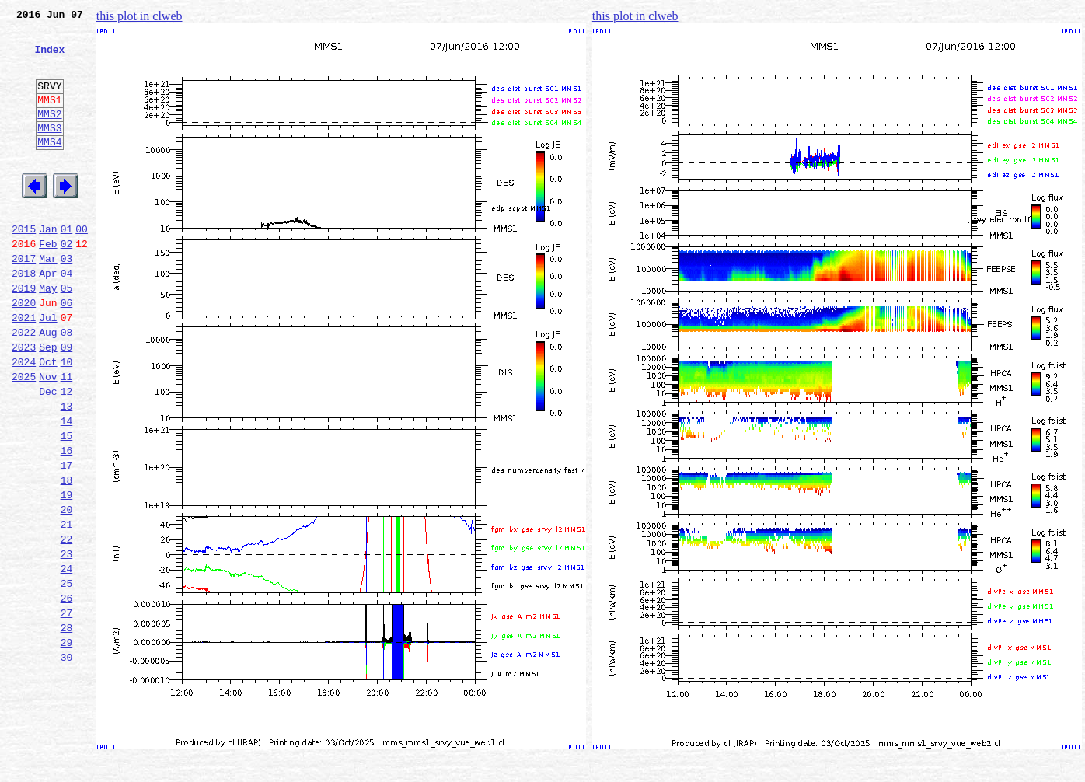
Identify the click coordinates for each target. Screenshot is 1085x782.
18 (67, 557)
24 (67, 659)
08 (67, 386)
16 (67, 522)
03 (67, 300)
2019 (24, 334)
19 (67, 574)
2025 (24, 437)
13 (67, 471)
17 (67, 539)
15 (67, 505)
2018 (24, 317)
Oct (48, 420)
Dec (48, 454)
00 (81, 266)
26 (67, 693)
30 (67, 762)
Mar (48, 300)
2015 (24, 266)
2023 (24, 403)
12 (67, 454)
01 (67, 266)
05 (67, 334)
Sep (48, 403)
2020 (24, 351)
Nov (48, 437)
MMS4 (49, 167)
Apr (48, 317)
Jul (48, 368)
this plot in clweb (139, 16)
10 (67, 420)
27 (67, 710)
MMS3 (49, 151)
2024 (24, 420)
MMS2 (49, 134)
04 (67, 317)
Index (49, 58)
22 (67, 625)
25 (67, 676)
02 (67, 283)
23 (67, 642)
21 (67, 608)
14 (67, 488)
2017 (24, 300)
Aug (48, 386)
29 (67, 745)
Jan (48, 266)
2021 (24, 368)
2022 (24, 386)
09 (67, 403)
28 (67, 728)
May (48, 334)
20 (67, 591)
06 (67, 351)
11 (67, 437)
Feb (48, 283)
